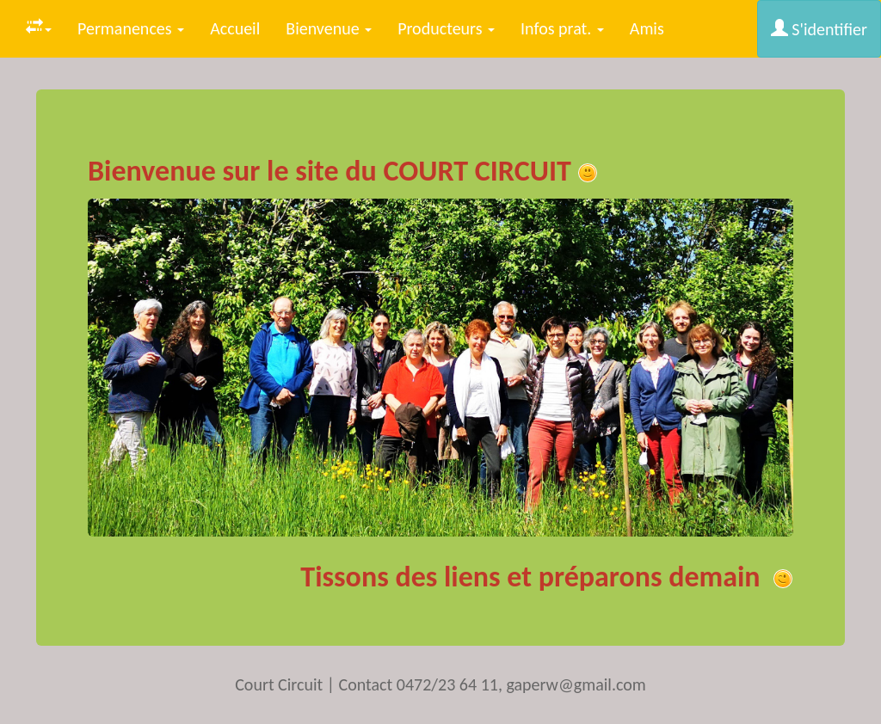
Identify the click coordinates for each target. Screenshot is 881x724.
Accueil (235, 28)
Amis (647, 28)
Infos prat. (562, 28)
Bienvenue (329, 28)
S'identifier (819, 29)
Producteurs (446, 28)
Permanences (130, 28)
